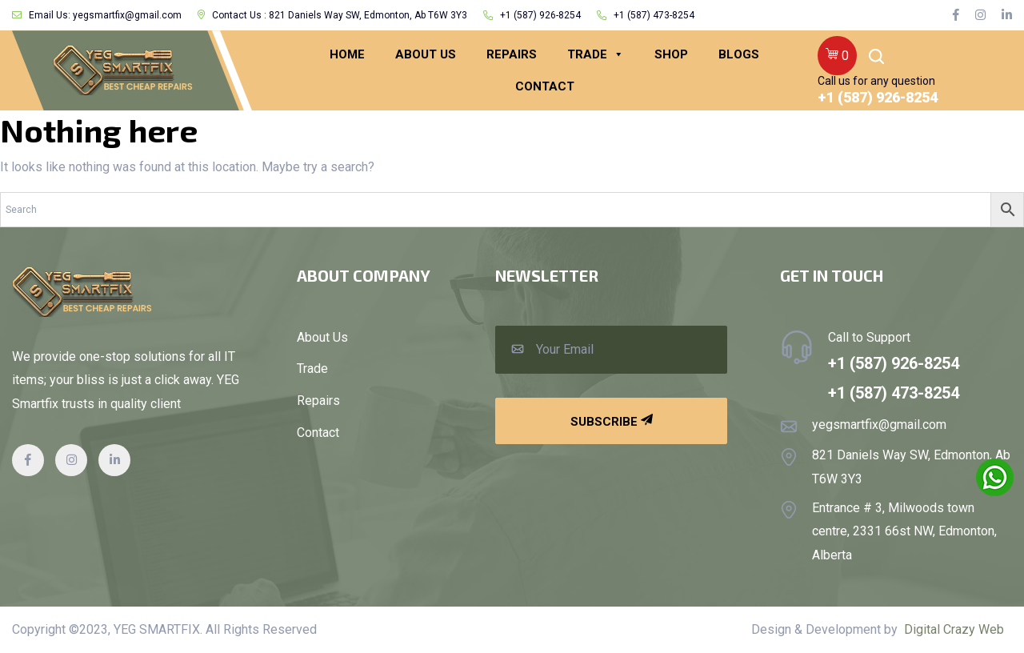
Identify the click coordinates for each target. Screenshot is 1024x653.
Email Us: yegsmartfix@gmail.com (97, 15)
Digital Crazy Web (954, 629)
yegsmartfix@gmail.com (879, 424)
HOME (347, 54)
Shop (671, 54)
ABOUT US (425, 54)
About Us (322, 337)
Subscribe (611, 422)
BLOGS (738, 54)
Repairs (318, 401)
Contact (318, 433)
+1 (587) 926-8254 (532, 15)
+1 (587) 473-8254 (645, 15)
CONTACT (544, 86)
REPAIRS (511, 54)
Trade (595, 54)
